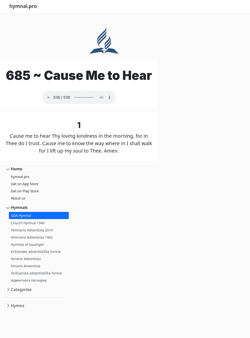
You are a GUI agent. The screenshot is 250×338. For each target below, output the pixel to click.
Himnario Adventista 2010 (32, 230)
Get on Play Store (25, 191)
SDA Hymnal (21, 215)
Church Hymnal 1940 (28, 223)
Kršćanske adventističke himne (36, 251)
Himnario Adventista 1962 (32, 237)
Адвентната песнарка (29, 280)
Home (16, 169)
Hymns (17, 305)
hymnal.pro (20, 176)
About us (18, 198)
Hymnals (19, 207)
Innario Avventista (25, 266)
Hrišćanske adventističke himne (36, 273)
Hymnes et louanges (27, 244)
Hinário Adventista (26, 258)
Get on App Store (24, 183)
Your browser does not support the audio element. (79, 97)
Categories (21, 289)
